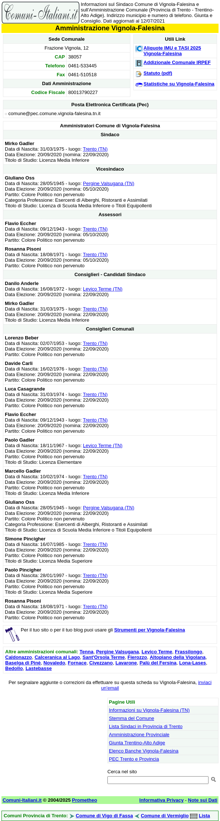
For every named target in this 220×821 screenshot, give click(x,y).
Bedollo (14, 668)
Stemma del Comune (131, 718)
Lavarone (126, 663)
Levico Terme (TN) (103, 289)
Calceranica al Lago (57, 657)
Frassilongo (188, 651)
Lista (204, 815)
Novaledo (54, 663)
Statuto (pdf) (158, 73)
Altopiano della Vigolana (178, 657)
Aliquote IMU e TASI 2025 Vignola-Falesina (172, 50)
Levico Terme (156, 651)
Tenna (86, 651)
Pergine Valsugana (117, 651)
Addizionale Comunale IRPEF (177, 62)
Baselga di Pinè (23, 663)
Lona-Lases (192, 663)
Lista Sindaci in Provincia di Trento (146, 726)
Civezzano (101, 663)
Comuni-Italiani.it (22, 800)
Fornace (77, 663)
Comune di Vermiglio (165, 815)
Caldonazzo (18, 657)
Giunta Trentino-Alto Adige (137, 742)
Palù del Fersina (158, 663)
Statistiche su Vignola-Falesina (179, 84)
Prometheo (84, 800)
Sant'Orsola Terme (104, 657)
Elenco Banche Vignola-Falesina (144, 751)
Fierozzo (137, 657)
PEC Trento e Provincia (134, 759)
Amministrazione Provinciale (139, 734)
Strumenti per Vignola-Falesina (149, 630)
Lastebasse (39, 668)
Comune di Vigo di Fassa (104, 815)
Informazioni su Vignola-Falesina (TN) (149, 710)
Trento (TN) (95, 149)
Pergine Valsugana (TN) (108, 183)
